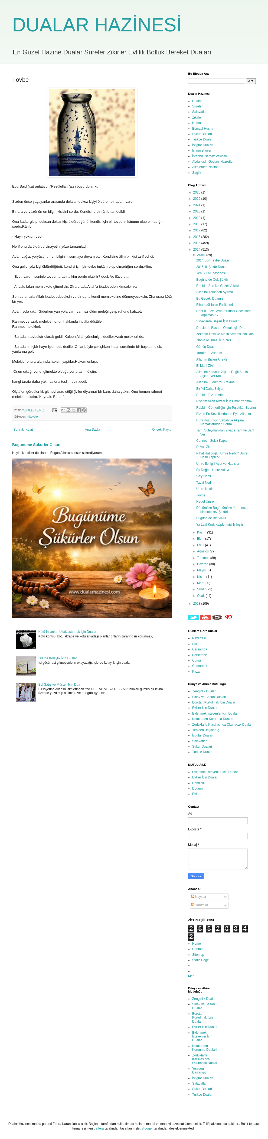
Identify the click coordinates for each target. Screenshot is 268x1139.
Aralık (201, 255)
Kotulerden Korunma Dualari (212, 719)
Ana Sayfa (92, 429)
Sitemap (198, 955)
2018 (197, 224)
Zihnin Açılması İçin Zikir (213, 340)
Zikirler (197, 117)
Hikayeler (33, 416)
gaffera (99, 1128)
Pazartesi (199, 638)
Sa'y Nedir (203, 476)
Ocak (201, 596)
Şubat (202, 589)
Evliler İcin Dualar (204, 708)
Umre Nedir (204, 489)
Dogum (197, 788)
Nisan (201, 577)
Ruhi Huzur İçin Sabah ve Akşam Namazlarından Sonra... (220, 422)
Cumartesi (199, 666)
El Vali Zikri (204, 447)
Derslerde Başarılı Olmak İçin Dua (220, 328)
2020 (197, 218)
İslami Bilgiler (201, 150)
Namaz (197, 123)
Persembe (199, 655)
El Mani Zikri (205, 366)
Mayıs (202, 570)
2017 (197, 230)
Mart (200, 583)
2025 (197, 199)
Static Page (200, 960)
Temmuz (203, 558)
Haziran (203, 564)
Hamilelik (198, 783)
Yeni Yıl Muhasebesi (210, 273)
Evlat (196, 794)
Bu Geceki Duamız (209, 298)
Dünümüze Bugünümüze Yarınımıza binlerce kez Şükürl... (222, 509)
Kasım (202, 532)
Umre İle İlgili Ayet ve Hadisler (217, 464)
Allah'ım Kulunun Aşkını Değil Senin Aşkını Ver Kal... (222, 374)
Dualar (197, 101)
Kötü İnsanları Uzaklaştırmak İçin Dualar (67, 632)
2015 (197, 243)
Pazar (196, 671)
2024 (197, 205)
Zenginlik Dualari (204, 691)
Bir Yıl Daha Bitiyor (209, 389)
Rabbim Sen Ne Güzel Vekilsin (218, 286)
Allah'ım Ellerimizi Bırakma (215, 382)
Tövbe (200, 495)
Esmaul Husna (202, 128)
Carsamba (199, 649)
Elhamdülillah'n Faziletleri (214, 305)
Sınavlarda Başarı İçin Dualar (217, 321)
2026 (197, 192)
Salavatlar (199, 112)
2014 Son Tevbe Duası (212, 260)
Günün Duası (205, 347)
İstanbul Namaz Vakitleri (209, 156)
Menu (192, 976)
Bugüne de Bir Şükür (211, 518)
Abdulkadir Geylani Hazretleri (213, 161)
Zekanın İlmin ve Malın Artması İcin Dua (225, 334)
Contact (197, 949)
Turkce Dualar (202, 139)
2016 (197, 237)
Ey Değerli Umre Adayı (212, 470)
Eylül (201, 545)
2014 (197, 249)
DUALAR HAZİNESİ (97, 24)
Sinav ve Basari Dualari (209, 697)
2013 (197, 603)
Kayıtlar (198, 897)
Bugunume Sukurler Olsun (36, 445)
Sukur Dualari (202, 134)
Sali (195, 644)
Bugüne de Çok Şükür (212, 280)
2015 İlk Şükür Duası (211, 267)
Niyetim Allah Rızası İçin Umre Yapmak (224, 401)
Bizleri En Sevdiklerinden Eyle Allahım (223, 414)
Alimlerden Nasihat (206, 167)
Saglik (196, 173)
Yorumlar (199, 905)
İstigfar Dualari (202, 145)
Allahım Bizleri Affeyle (211, 359)
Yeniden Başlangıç (205, 730)
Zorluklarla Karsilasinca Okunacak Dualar (222, 724)
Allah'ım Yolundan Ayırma (214, 292)
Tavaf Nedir (204, 483)
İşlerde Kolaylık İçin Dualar (57, 658)
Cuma (196, 660)
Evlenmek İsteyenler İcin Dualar (215, 713)
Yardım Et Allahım (209, 353)
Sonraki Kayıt (23, 429)
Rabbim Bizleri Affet (210, 395)
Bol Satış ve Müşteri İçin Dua (59, 684)
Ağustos (203, 551)
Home (196, 943)
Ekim (201, 539)
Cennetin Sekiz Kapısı (212, 441)
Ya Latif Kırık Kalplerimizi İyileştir (219, 524)
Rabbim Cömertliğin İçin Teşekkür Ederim (226, 408)
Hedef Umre (205, 501)
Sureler (197, 106)
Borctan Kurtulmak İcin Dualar (213, 702)
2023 (197, 211)
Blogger (147, 1128)
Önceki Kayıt (161, 429)
